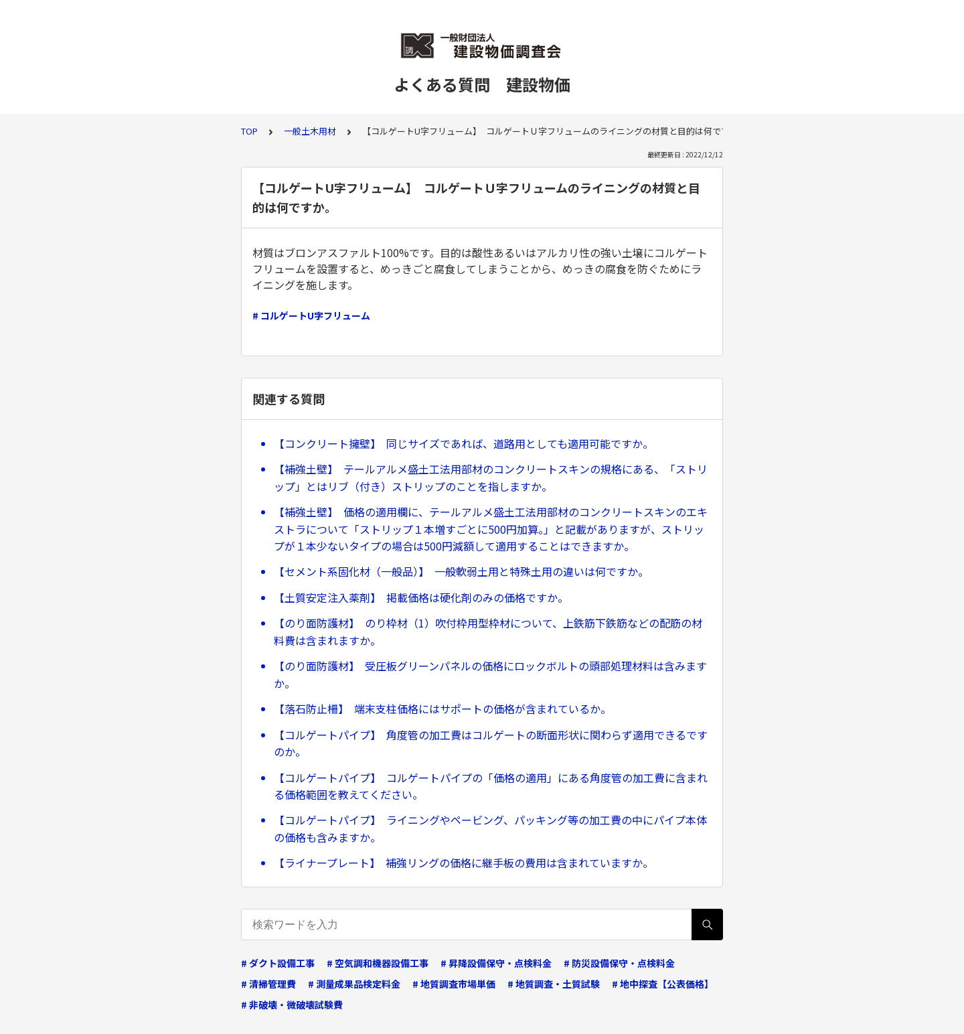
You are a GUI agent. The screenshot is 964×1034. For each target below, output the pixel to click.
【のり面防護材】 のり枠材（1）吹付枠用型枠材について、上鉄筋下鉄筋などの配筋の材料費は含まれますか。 (488, 631)
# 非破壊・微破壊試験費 (292, 1004)
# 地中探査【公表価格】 (663, 983)
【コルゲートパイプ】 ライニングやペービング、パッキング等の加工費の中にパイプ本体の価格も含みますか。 (490, 828)
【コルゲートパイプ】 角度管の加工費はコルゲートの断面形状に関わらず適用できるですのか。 (491, 743)
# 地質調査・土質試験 (553, 983)
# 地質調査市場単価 (453, 983)
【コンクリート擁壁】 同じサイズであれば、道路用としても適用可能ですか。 (463, 443)
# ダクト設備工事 (278, 963)
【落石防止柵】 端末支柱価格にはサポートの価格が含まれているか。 (442, 708)
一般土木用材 (310, 131)
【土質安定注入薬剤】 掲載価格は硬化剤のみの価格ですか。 (421, 597)
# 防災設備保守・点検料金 (619, 963)
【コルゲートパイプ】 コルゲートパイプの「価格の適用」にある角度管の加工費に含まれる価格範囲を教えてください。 (491, 786)
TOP (249, 131)
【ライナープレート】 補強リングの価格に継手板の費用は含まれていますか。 (463, 863)
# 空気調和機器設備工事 (377, 963)
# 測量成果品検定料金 (354, 983)
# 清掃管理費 (268, 983)
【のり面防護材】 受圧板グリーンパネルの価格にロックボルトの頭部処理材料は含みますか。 (490, 674)
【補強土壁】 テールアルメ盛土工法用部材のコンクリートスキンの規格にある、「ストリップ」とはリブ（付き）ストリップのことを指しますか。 (491, 477)
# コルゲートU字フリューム (311, 315)
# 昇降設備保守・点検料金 (496, 963)
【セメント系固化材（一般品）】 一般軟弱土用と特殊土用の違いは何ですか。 (461, 571)
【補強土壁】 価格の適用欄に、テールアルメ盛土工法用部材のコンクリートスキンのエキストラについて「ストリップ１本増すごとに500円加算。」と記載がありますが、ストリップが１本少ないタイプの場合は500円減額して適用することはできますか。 (491, 529)
